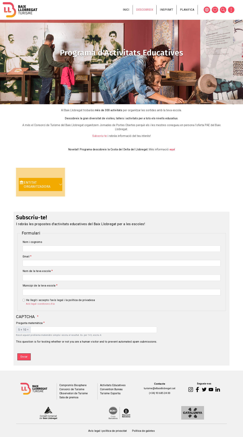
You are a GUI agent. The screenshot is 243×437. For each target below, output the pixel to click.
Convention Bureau (111, 389)
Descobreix (144, 9)
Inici (126, 9)
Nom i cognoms (32, 242)
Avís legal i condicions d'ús (40, 304)
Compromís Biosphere (73, 385)
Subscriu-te (99, 136)
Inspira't (166, 9)
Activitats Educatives (113, 385)
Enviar (24, 356)
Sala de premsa (68, 397)
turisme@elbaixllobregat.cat (159, 388)
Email (26, 256)
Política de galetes (143, 430)
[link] (40, 184)
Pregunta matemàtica (29, 323)
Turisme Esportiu (110, 393)
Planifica (187, 9)
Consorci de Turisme (71, 389)
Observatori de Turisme (73, 393)
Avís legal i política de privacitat (107, 430)
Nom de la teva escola (37, 271)
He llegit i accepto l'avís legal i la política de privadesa (60, 300)
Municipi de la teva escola (39, 285)
